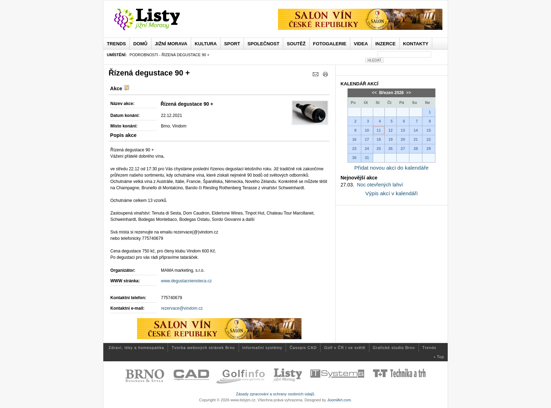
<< (375, 92)
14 (416, 130)
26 (390, 148)
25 (379, 148)
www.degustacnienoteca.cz (186, 280)
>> (408, 92)
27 (403, 148)
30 (354, 158)
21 (416, 139)
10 (367, 130)
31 (367, 158)
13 (403, 130)
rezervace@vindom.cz (182, 308)
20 (403, 139)
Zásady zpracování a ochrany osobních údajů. (275, 394)
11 (379, 130)
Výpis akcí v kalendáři (391, 193)
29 (429, 148)
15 (429, 130)
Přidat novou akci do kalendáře (391, 168)
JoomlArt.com (339, 400)
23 (354, 148)
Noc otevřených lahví (380, 184)
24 (367, 148)
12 (390, 130)
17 (367, 139)
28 (416, 148)
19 (390, 139)
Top (440, 357)
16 (354, 139)
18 (379, 139)
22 (429, 139)
